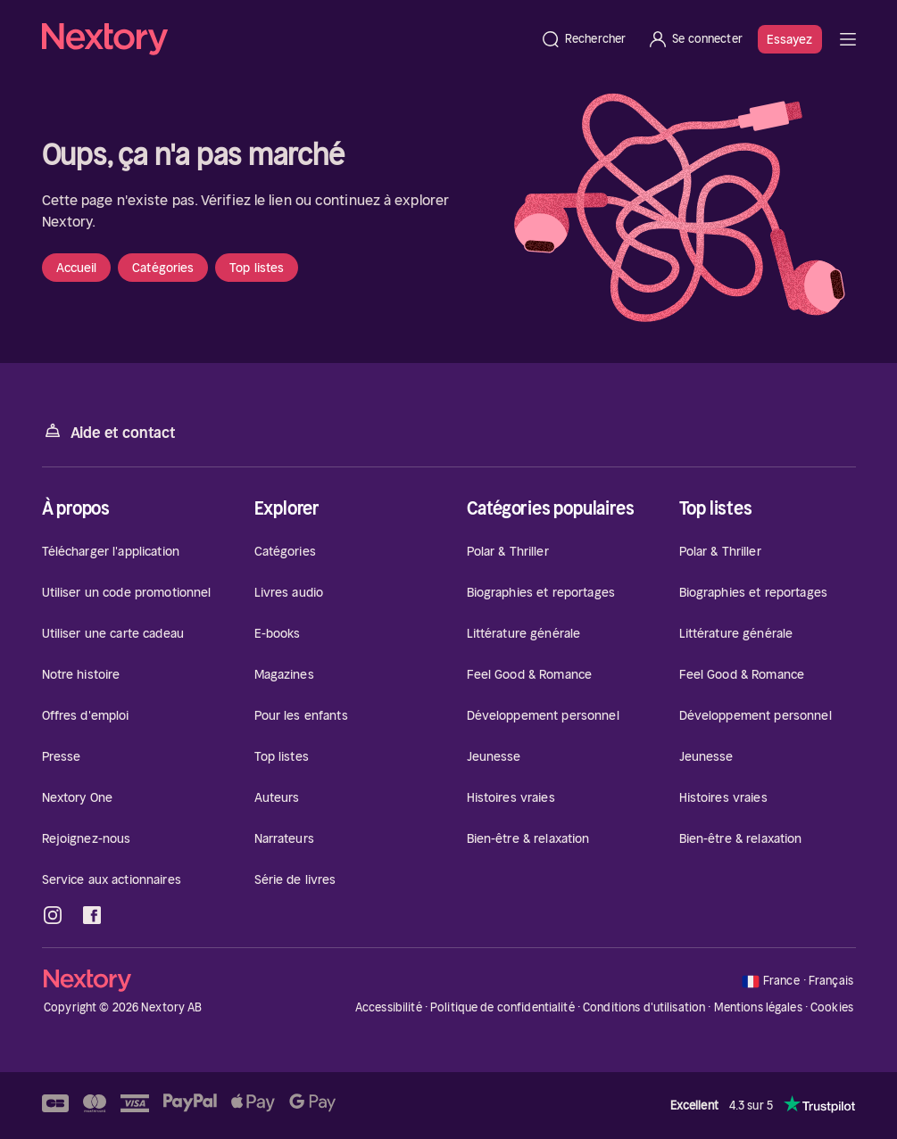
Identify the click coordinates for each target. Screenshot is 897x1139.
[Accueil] (285, 39)
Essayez (790, 39)
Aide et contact (109, 431)
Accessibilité (388, 1007)
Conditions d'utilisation (644, 1007)
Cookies (831, 1008)
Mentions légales (758, 1007)
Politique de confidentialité (502, 1007)
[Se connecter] (694, 39)
